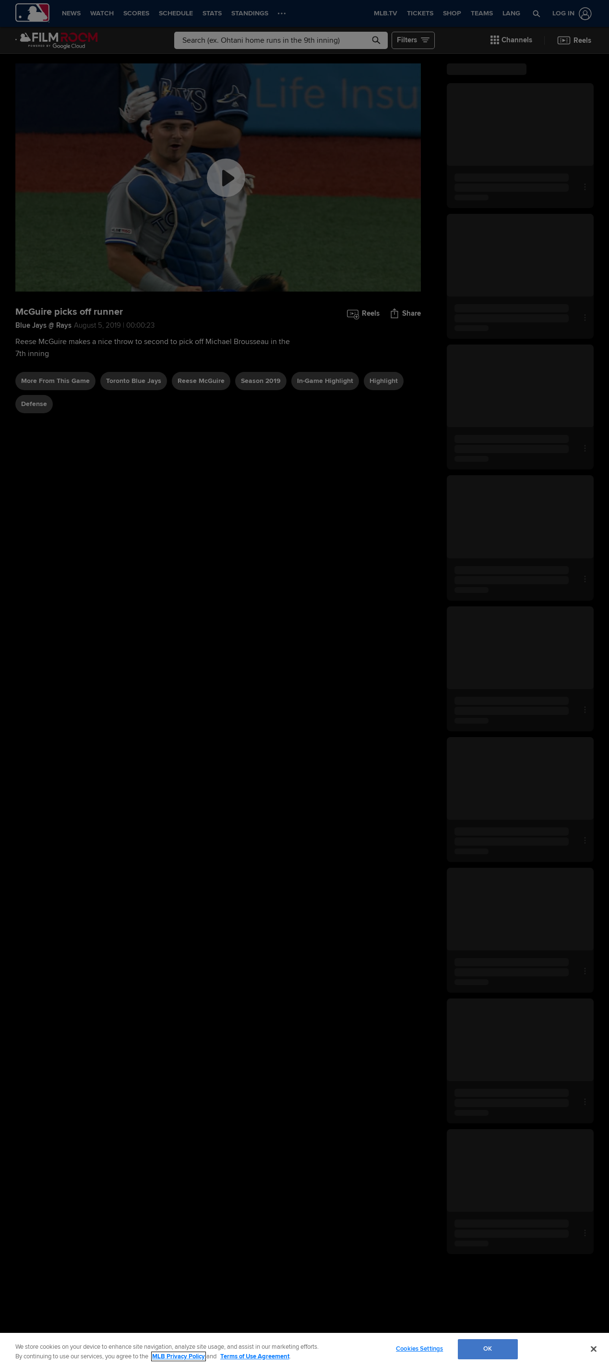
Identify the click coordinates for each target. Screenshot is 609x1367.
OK (487, 1349)
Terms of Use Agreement (254, 1356)
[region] (304, 1350)
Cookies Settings (419, 1349)
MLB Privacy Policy (178, 1356)
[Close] (593, 1348)
